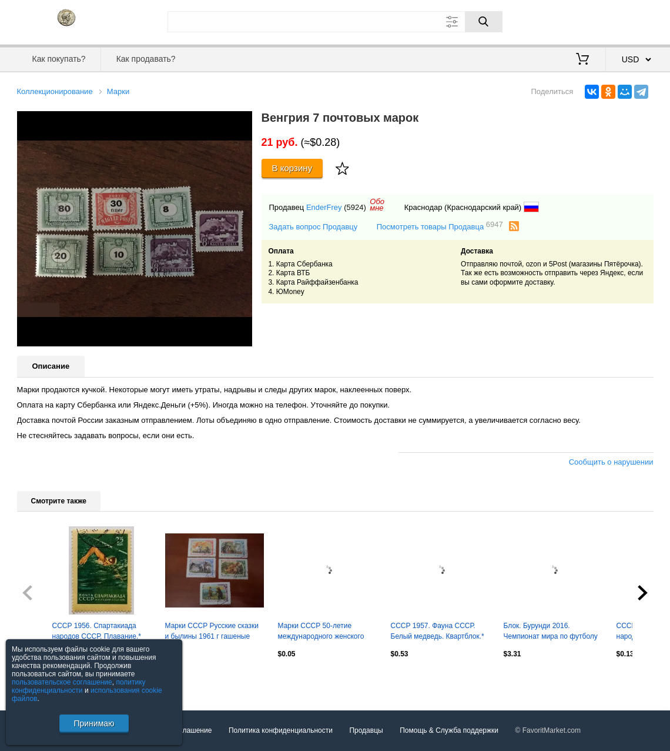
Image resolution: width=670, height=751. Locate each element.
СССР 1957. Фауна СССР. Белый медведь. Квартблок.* (437, 631)
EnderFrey (324, 207)
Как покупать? (58, 59)
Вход (584, 20)
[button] (241, 121)
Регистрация (629, 20)
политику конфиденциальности (79, 686)
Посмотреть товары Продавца (440, 226)
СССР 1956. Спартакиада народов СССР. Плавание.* (96, 631)
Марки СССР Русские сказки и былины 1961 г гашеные (212, 631)
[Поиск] (484, 21)
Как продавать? (146, 59)
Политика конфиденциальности (281, 730)
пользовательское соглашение (62, 682)
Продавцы (366, 730)
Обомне (377, 204)
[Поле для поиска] (335, 21)
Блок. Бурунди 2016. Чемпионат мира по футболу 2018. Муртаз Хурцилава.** (551, 632)
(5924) (355, 207)
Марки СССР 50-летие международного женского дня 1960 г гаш (321, 632)
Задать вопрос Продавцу (313, 226)
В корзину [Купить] (292, 168)
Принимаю (93, 723)
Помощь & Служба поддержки (449, 730)
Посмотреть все (43, 679)
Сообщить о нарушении (611, 462)
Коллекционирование (55, 91)
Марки (118, 91)
